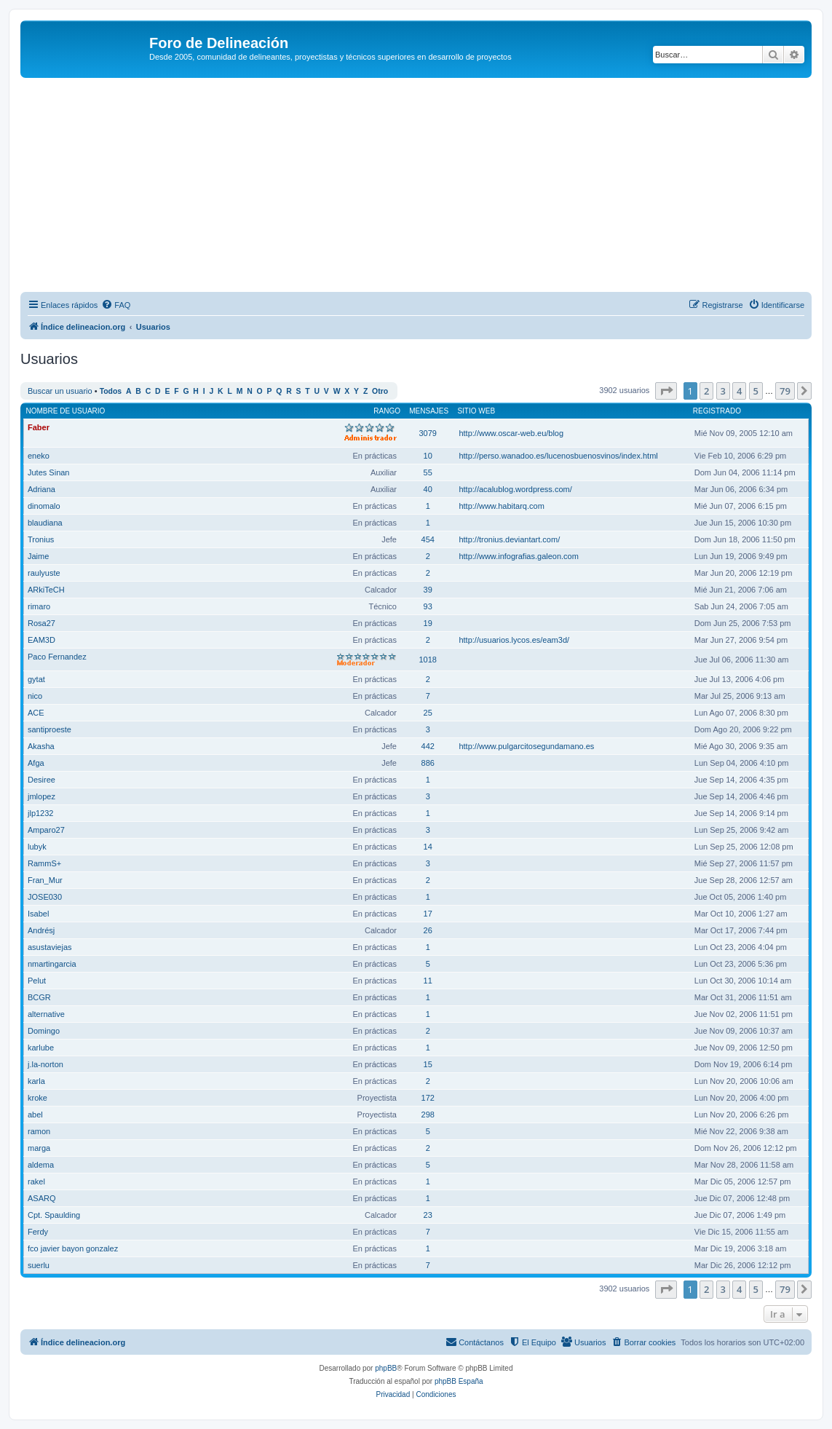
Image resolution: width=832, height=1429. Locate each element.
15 (428, 1064)
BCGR (39, 997)
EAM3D (41, 640)
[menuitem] (115, 305)
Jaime (38, 556)
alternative (46, 1014)
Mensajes (428, 411)
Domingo (44, 1030)
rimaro (39, 606)
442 (428, 746)
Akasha (41, 746)
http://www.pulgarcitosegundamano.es (526, 746)
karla (36, 1081)
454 (428, 539)
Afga (36, 763)
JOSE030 (45, 896)
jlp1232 (40, 813)
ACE (36, 712)
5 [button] (755, 390)
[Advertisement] (426, 187)
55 (428, 472)
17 (428, 913)
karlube (41, 1047)
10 (428, 455)
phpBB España (459, 1381)
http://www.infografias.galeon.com (518, 556)
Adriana (41, 489)
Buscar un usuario (60, 391)
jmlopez (41, 796)
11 (428, 980)
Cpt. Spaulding (54, 1215)
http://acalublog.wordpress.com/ (515, 489)
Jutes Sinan (48, 472)
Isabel (38, 913)
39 (428, 589)
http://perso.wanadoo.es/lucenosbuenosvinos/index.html (558, 455)
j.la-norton (45, 1064)
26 (428, 930)
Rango (386, 411)
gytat (36, 679)
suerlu (38, 1265)
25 (428, 712)
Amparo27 (46, 830)
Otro (380, 391)
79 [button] (785, 390)
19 (428, 623)
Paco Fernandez (57, 656)
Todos (111, 391)
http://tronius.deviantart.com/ (509, 539)
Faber (38, 427)
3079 (427, 433)
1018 (427, 659)
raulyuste (44, 573)
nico (35, 696)
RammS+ (44, 863)
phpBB (386, 1368)
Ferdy (38, 1231)
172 (428, 1097)
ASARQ (42, 1198)
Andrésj (41, 930)
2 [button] (706, 390)
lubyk (37, 846)
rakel (36, 1181)
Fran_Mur (45, 880)
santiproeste (49, 729)
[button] (666, 391)
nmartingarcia (52, 963)
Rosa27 (41, 623)
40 (428, 489)
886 (428, 763)
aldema (41, 1164)
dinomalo (44, 506)
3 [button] (723, 390)
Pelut (37, 980)
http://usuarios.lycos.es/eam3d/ (514, 640)
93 (428, 606)
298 (428, 1114)
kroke (37, 1097)
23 (428, 1215)
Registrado (717, 411)
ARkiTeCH (46, 589)
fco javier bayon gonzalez (73, 1248)
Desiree (41, 779)
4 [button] (739, 390)
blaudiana (45, 522)
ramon (39, 1131)
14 (428, 846)
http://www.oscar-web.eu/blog (511, 433)
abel (35, 1114)
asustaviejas (50, 947)
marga (39, 1148)
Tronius (41, 539)
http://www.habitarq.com (501, 506)
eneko (38, 455)
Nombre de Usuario (66, 411)
